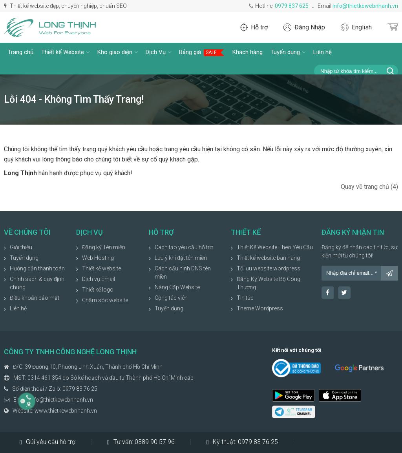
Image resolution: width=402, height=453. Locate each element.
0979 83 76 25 (79, 389)
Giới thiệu (21, 247)
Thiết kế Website (65, 52)
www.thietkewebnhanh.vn (66, 411)
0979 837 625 (292, 6)
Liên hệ (322, 52)
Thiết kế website (101, 268)
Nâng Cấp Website (177, 287)
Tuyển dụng (287, 52)
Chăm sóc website (105, 300)
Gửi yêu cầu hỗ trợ (47, 442)
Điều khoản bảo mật (34, 298)
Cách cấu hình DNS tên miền (183, 272)
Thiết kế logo (97, 289)
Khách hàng (247, 52)
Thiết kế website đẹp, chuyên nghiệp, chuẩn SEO (65, 6)
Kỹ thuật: (242, 442)
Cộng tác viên (171, 298)
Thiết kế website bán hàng (268, 258)
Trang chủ (20, 52)
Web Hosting (98, 258)
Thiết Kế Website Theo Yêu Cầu (275, 247)
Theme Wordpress (260, 308)
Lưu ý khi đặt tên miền (181, 258)
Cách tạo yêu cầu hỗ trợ (184, 247)
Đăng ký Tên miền (103, 247)
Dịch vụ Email (98, 279)
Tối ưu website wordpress (268, 268)
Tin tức (245, 298)
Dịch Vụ (158, 52)
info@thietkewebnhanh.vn (365, 6)
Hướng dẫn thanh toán (37, 268)
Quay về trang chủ (369, 186)
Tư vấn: (141, 442)
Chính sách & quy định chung (37, 283)
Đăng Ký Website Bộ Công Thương (268, 283)
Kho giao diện (117, 52)
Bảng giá (202, 52)
